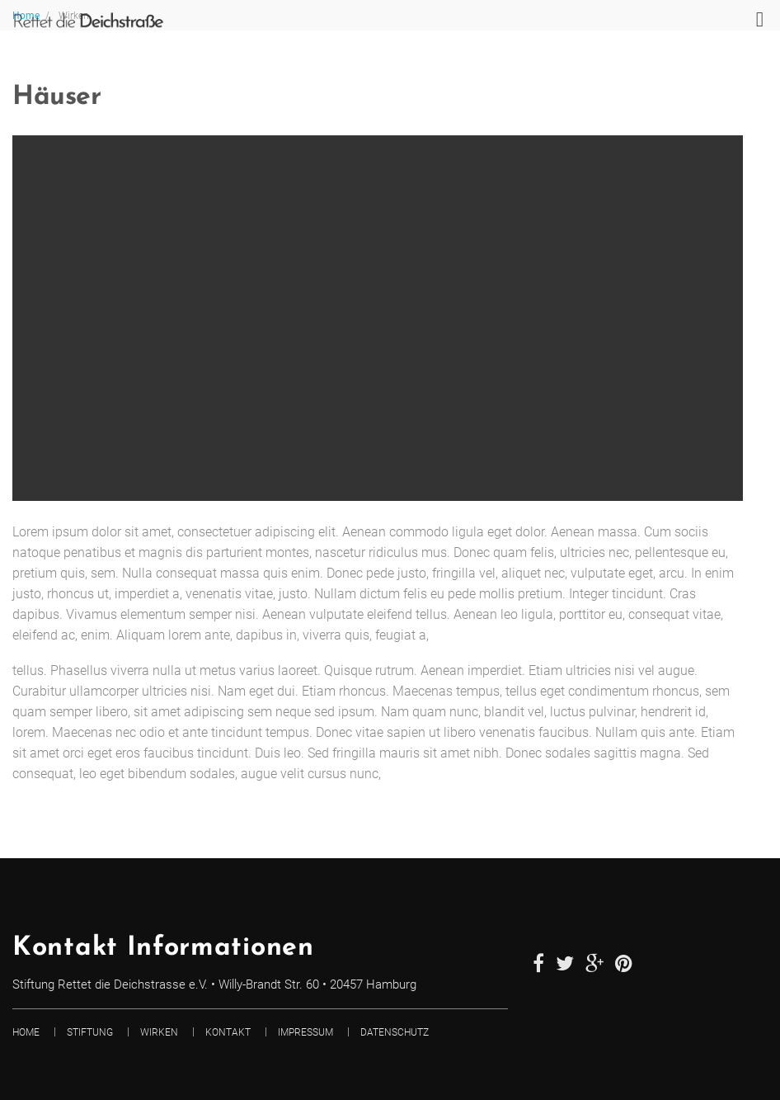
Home (26, 1032)
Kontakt (228, 1032)
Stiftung (90, 1032)
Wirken (159, 1032)
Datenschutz (394, 1032)
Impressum (305, 1032)
